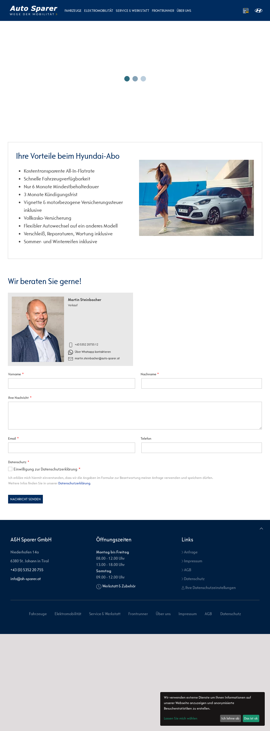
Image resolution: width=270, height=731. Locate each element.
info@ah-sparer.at (25, 675)
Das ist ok (251, 718)
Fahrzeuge (73, 10)
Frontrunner (163, 10)
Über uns (184, 10)
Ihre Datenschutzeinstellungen (209, 684)
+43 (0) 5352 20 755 (26, 666)
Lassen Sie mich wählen (180, 718)
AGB (186, 666)
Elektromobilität (98, 10)
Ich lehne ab (230, 718)
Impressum (192, 657)
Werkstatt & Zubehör (119, 683)
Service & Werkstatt (132, 10)
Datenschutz (193, 675)
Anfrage (190, 649)
